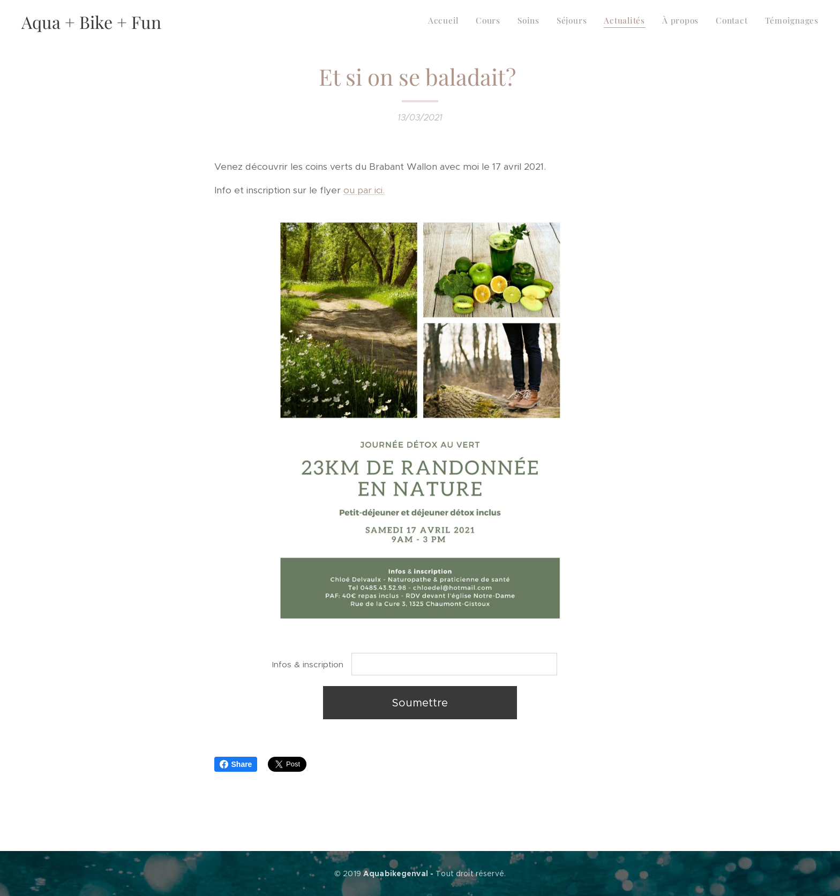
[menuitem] (701, 22)
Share (236, 764)
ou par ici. (364, 190)
